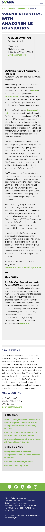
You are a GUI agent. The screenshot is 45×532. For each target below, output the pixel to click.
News (10, 8)
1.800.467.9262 (25, 508)
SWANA (34, 90)
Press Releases (21, 8)
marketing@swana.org (12, 407)
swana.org (24, 323)
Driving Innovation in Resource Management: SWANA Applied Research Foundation (22, 455)
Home (4, 8)
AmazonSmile (11, 96)
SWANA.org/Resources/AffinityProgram (23, 267)
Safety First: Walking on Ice (16, 465)
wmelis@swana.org (17, 55)
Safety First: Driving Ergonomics (18, 461)
